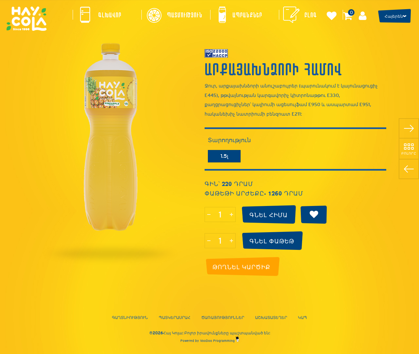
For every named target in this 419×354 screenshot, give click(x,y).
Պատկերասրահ (175, 317)
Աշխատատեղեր (271, 317)
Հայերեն (394, 16)
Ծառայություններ (222, 317)
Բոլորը (408, 153)
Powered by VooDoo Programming (209, 341)
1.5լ (224, 156)
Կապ (302, 317)
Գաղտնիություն (130, 317)
